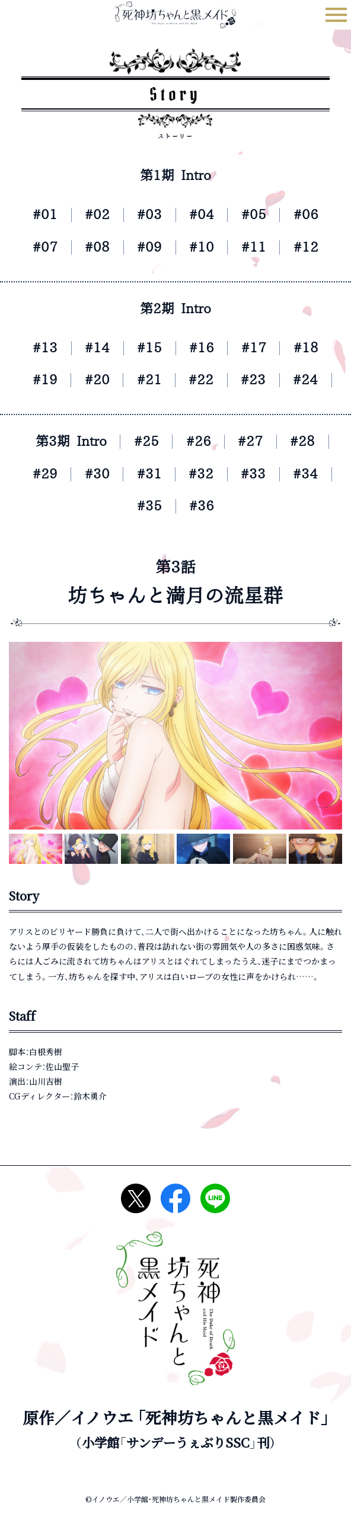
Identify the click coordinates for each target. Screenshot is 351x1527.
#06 (314, 215)
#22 (203, 380)
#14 (92, 348)
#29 (37, 474)
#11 (258, 247)
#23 (258, 380)
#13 (37, 348)
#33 (258, 474)
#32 (203, 474)
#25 (145, 441)
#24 (313, 380)
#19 (37, 380)
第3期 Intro (64, 441)
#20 (92, 380)
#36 (203, 506)
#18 (314, 348)
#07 (37, 247)
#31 (147, 474)
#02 (92, 215)
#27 (255, 441)
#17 (258, 348)
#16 (203, 348)
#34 (313, 474)
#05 (258, 215)
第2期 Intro (176, 309)
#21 (147, 380)
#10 (203, 247)
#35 (148, 506)
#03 (148, 215)
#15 (148, 348)
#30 (92, 474)
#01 (37, 215)
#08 (92, 247)
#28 (311, 441)
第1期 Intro (176, 176)
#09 (148, 247)
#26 (200, 441)
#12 (314, 247)
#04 (203, 215)
